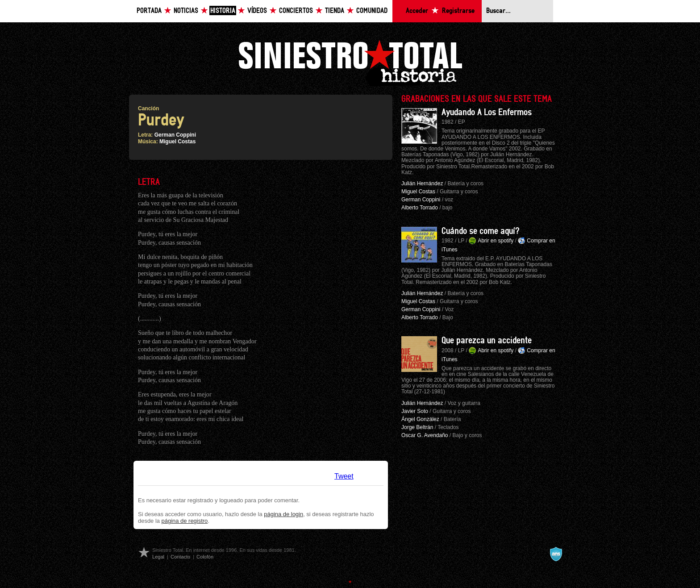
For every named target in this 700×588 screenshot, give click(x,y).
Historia (222, 11)
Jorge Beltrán (417, 427)
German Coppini (175, 135)
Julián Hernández (422, 183)
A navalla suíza (556, 554)
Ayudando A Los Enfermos (487, 112)
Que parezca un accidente (487, 341)
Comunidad (372, 11)
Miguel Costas (177, 141)
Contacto (180, 556)
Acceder (417, 11)
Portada (149, 11)
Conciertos (296, 11)
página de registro (185, 520)
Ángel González (420, 419)
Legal (158, 556)
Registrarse (458, 11)
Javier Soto (414, 411)
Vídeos (257, 11)
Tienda (334, 11)
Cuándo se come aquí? (481, 231)
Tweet (344, 476)
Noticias (186, 11)
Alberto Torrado (419, 207)
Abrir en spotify (495, 241)
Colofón (204, 556)
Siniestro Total (350, 62)
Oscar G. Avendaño (424, 435)
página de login (283, 514)
